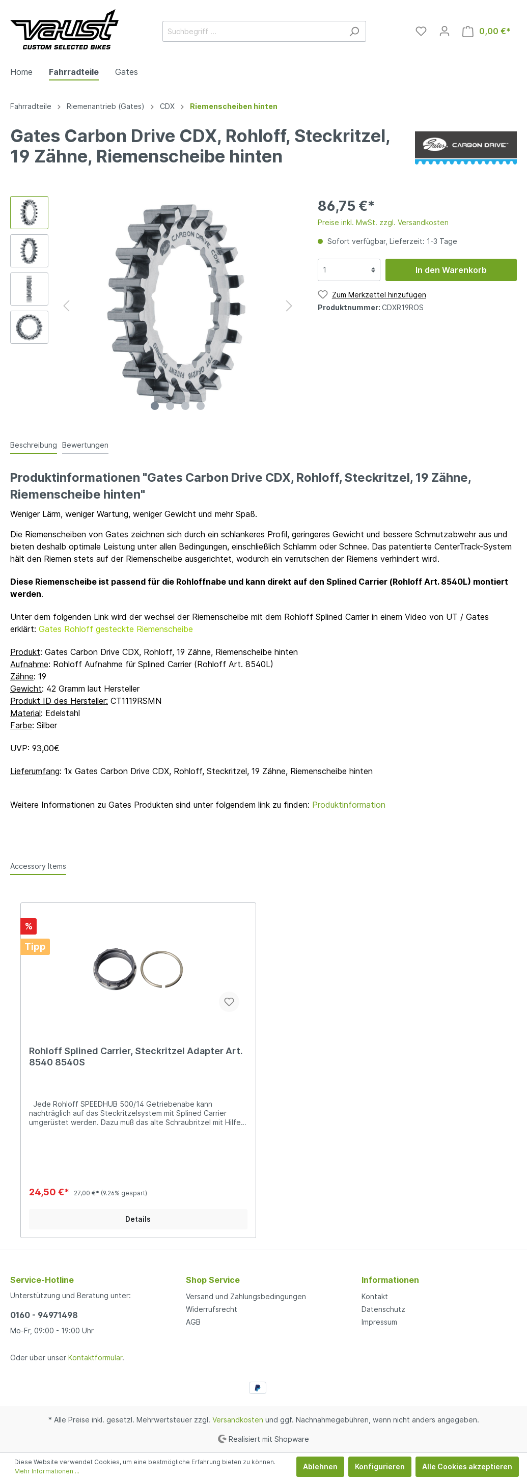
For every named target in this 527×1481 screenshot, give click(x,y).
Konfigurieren (380, 1466)
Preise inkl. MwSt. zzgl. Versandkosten (383, 222)
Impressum (379, 1322)
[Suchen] (354, 31)
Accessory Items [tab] (38, 866)
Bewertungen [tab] (85, 445)
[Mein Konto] (444, 31)
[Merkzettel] (421, 31)
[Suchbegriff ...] (252, 31)
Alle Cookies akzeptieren (467, 1466)
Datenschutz (383, 1309)
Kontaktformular (95, 1357)
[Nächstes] (289, 305)
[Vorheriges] (66, 305)
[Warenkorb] (486, 31)
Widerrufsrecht (211, 1309)
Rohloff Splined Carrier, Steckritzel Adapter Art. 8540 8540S (136, 1056)
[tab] (33, 444)
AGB (193, 1322)
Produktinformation (348, 805)
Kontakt (375, 1296)
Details (138, 1219)
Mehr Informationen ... (46, 1471)
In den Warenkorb (451, 270)
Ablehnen (320, 1466)
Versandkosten (237, 1419)
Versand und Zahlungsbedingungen (246, 1296)
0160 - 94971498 (44, 1315)
